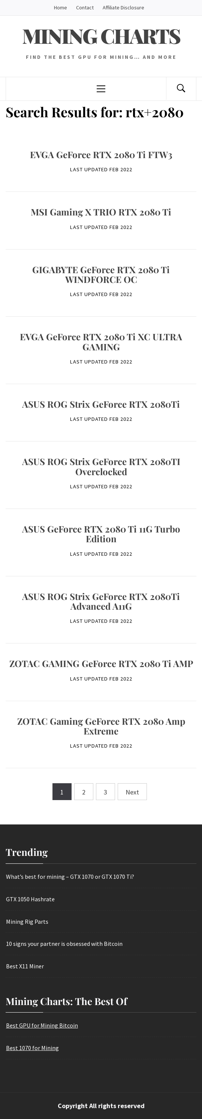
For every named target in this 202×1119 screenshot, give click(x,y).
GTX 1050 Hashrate (30, 899)
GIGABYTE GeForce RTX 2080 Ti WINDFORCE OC (101, 274)
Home (60, 7)
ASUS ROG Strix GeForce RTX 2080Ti (101, 404)
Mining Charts (101, 35)
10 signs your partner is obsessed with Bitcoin (64, 943)
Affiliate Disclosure (123, 7)
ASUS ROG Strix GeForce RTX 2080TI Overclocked (101, 466)
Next (132, 792)
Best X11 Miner (25, 966)
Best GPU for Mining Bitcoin (42, 1025)
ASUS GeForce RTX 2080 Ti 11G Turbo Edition (101, 534)
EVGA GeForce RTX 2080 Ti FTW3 (101, 154)
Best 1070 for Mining (32, 1048)
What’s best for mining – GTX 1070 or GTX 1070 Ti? (70, 876)
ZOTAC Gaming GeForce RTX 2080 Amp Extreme (101, 726)
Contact (85, 7)
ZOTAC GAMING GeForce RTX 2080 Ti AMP (101, 663)
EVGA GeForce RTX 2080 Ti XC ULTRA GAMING (101, 341)
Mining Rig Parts (27, 921)
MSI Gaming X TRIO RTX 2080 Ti (101, 212)
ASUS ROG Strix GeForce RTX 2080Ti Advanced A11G (101, 601)
